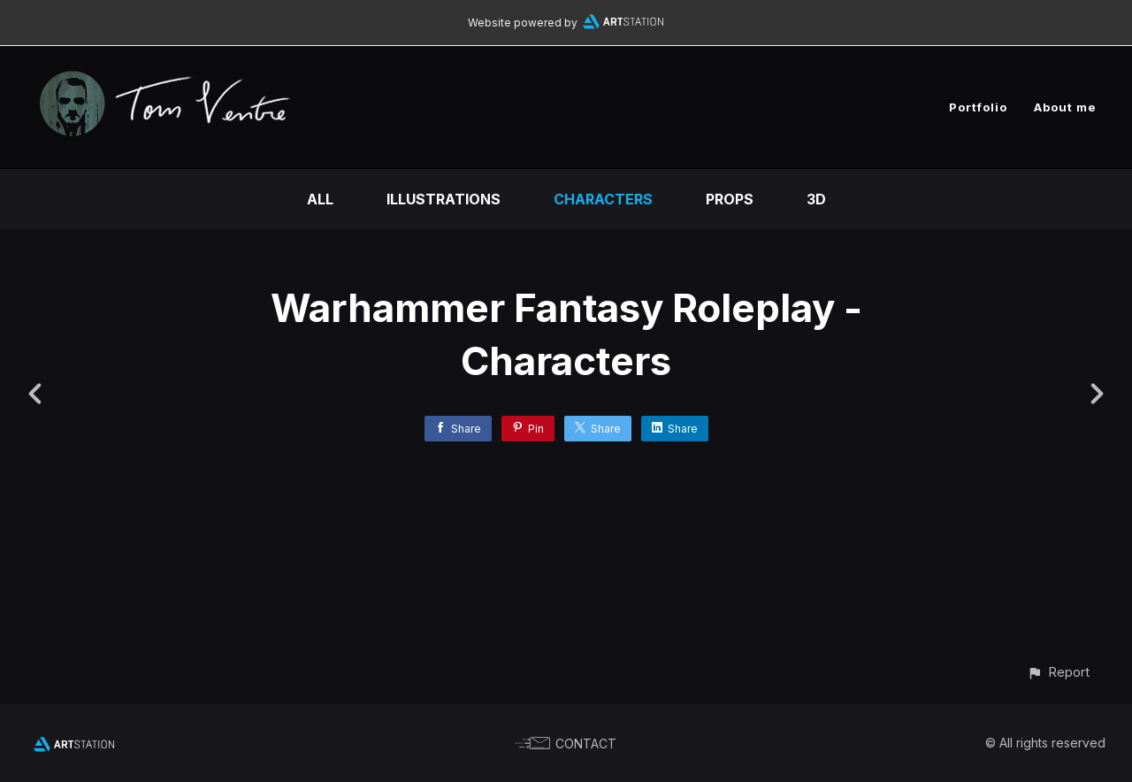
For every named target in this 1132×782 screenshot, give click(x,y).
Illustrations (443, 199)
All (320, 199)
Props (729, 199)
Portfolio (978, 107)
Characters (603, 199)
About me (1065, 107)
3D (816, 199)
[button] (1058, 672)
